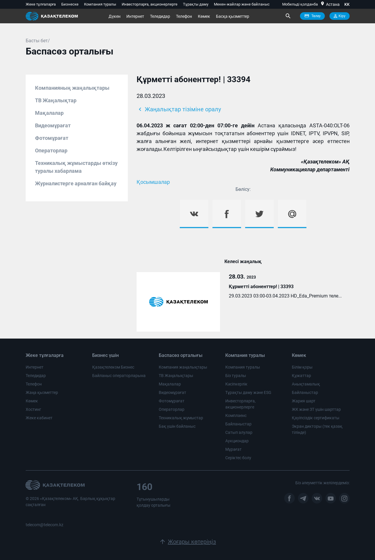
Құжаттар (301, 375)
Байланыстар (238, 424)
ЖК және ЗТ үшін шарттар (316, 409)
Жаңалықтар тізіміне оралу (179, 109)
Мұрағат (233, 449)
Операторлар (51, 150)
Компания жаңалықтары (183, 367)
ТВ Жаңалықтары (176, 375)
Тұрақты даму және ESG (248, 392)
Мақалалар (49, 113)
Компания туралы (100, 4)
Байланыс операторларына (119, 375)
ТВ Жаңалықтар (55, 100)
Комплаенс (236, 415)
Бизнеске (70, 4)
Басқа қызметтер (232, 16)
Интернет (135, 16)
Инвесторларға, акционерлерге (149, 4)
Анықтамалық (306, 384)
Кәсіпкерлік (236, 384)
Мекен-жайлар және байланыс (242, 4)
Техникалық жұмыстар (181, 417)
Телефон (184, 16)
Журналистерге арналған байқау (75, 183)
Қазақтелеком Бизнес (113, 367)
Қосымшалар (153, 182)
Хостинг (33, 409)
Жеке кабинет (39, 417)
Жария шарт (303, 401)
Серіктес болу (238, 457)
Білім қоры (302, 367)
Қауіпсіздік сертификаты (315, 417)
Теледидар (160, 16)
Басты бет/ (38, 40)
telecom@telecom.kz (44, 524)
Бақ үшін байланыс (177, 426)
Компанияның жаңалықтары (72, 88)
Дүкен (115, 16)
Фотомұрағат (51, 138)
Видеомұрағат (53, 125)
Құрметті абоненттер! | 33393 (261, 286)
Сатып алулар (238, 432)
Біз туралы (235, 375)
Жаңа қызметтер (42, 392)
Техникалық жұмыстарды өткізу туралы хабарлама (76, 167)
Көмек (204, 16)
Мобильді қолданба (300, 4)
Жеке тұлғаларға (41, 4)
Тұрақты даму (195, 4)
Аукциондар (237, 441)
